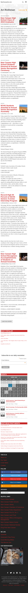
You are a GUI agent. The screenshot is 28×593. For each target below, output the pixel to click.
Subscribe (22, 10)
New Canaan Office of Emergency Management (11, 518)
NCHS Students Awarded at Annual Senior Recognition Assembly (9, 108)
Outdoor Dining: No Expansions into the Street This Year (12, 445)
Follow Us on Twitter (10, 475)
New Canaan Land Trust (8, 515)
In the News (4, 463)
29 (2, 381)
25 (25, 391)
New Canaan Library (7, 504)
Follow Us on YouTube (11, 479)
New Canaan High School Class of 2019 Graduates (8, 20)
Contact (3, 465)
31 (10, 381)
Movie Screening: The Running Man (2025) (16, 407)
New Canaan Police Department (11, 510)
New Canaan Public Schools (10, 502)
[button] (23, 2)
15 (14, 388)
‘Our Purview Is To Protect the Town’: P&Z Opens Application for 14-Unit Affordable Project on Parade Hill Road (14, 434)
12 (2, 388)
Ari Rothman (5, 16)
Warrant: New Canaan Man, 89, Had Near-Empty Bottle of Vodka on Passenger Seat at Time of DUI (13, 438)
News (2, 103)
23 (17, 391)
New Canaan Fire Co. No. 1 (9, 512)
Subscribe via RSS (10, 486)
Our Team (4, 460)
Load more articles (7, 321)
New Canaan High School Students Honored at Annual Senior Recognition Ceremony (9, 66)
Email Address (13, 360)
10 (21, 385)
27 (6, 395)
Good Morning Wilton (7, 540)
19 (2, 391)
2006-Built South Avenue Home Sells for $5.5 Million (11, 443)
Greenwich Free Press (8, 537)
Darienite (3, 534)
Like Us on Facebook (11, 472)
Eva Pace (4, 113)
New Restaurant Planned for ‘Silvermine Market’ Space (11, 427)
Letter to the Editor (4, 338)
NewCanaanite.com (6, 2)
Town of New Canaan (7, 499)
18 (25, 388)
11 (25, 385)
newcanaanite (5, 72)
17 (21, 388)
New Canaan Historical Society (10, 525)
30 (6, 381)
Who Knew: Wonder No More (6, 431)
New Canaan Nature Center (9, 522)
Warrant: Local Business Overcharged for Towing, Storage (12, 448)
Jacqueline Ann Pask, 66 (5, 343)
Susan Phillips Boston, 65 (6, 333)
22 (14, 391)
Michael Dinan (5, 203)
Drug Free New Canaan (8, 527)
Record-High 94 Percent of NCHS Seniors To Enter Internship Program (9, 198)
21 (10, 391)
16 (17, 388)
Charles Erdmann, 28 (5, 425)
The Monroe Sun (6, 542)
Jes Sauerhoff (5, 24)
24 (21, 391)
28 (10, 395)
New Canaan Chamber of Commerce (12, 507)
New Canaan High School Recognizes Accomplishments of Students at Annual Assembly (9, 258)
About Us (3, 457)
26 (2, 395)
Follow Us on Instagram (11, 482)
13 (6, 388)
